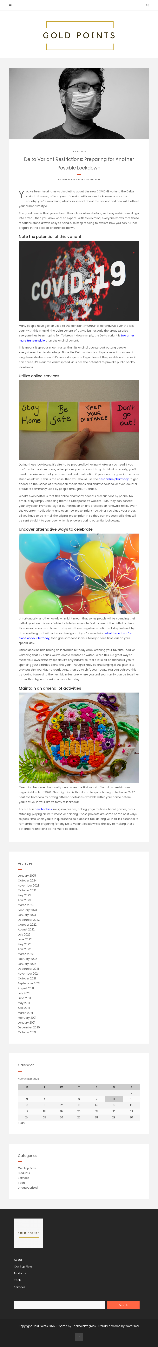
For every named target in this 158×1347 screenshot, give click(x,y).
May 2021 (24, 1003)
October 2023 (27, 890)
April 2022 (24, 949)
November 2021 (28, 974)
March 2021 (25, 1013)
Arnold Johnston (90, 179)
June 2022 (25, 939)
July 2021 (24, 993)
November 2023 (28, 886)
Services (23, 1178)
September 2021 (29, 983)
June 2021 (24, 998)
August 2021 (26, 988)
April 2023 (24, 900)
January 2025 (27, 876)
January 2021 (26, 1023)
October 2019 (27, 1032)
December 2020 (29, 1027)
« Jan (21, 1123)
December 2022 (29, 920)
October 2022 (27, 925)
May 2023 (24, 895)
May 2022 (24, 944)
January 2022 (27, 964)
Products (24, 1173)
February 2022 (27, 959)
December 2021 (28, 969)
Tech (21, 1183)
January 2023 (27, 915)
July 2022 (24, 934)
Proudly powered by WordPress (119, 1326)
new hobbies (43, 809)
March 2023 (26, 905)
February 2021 (27, 1018)
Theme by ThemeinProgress (76, 1326)
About (18, 1260)
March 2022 (26, 954)
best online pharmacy (114, 479)
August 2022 (26, 929)
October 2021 (27, 978)
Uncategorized (28, 1188)
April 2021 (24, 1008)
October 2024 (27, 880)
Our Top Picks (79, 151)
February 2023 (27, 910)
